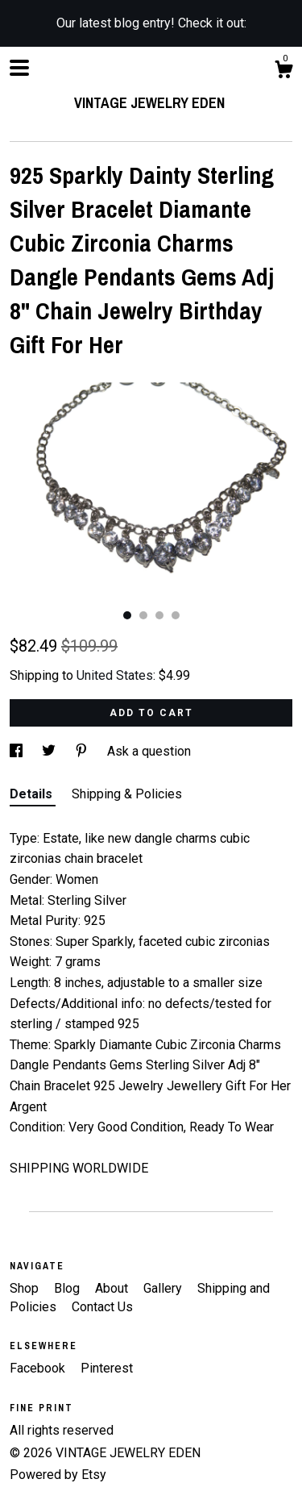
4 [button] (176, 615)
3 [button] (159, 615)
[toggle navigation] (19, 68)
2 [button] (143, 615)
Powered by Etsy (58, 1474)
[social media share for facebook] (18, 751)
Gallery (164, 1288)
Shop (26, 1288)
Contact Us (102, 1306)
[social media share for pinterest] (83, 751)
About (113, 1288)
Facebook (39, 1368)
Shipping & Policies (127, 794)
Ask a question (149, 751)
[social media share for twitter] (50, 751)
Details (33, 794)
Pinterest (107, 1368)
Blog (68, 1288)
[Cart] (283, 72)
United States (115, 675)
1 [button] (127, 615)
